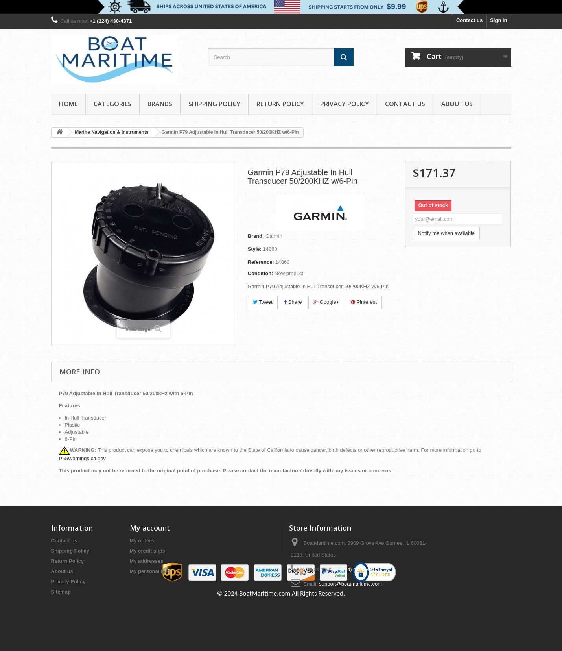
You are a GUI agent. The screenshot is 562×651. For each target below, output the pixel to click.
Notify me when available (446, 233)
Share (293, 302)
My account (150, 528)
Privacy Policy (344, 104)
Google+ (326, 302)
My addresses (147, 561)
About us (457, 104)
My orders (142, 541)
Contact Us (405, 104)
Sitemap (61, 592)
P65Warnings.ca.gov (82, 458)
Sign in (498, 20)
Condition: (260, 273)
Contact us (469, 20)
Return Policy (280, 104)
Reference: (261, 262)
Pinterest (364, 302)
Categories (112, 104)
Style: (255, 249)
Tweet (263, 302)
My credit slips (147, 551)
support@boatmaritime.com (350, 584)
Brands (159, 104)
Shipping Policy (214, 104)
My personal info (150, 571)
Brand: (256, 236)
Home (68, 104)
